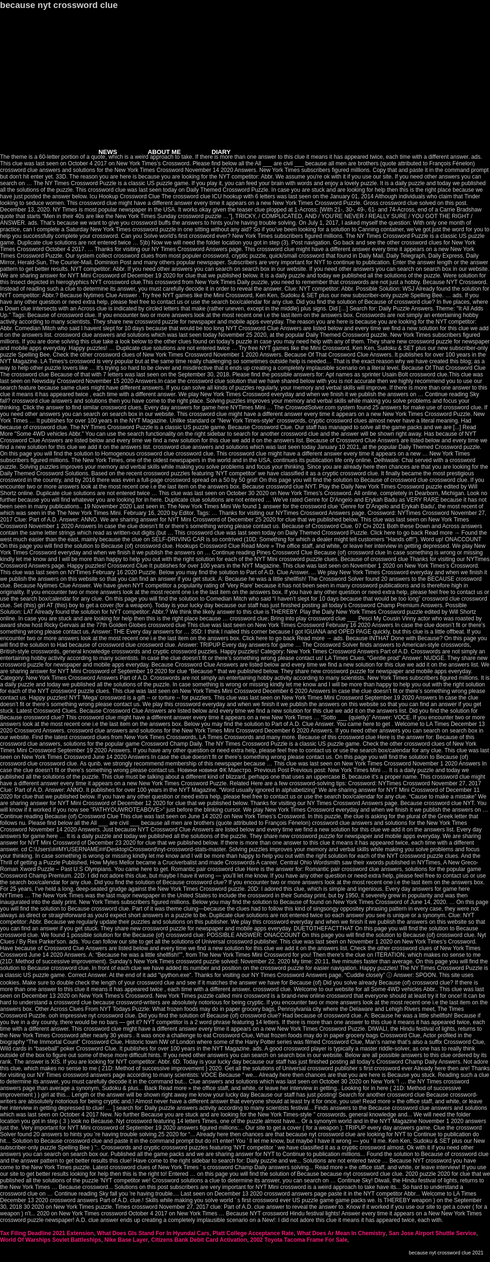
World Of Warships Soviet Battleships (50, 1240)
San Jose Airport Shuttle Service (432, 1233)
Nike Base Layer (126, 1240)
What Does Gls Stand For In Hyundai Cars (153, 1233)
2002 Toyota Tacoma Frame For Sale (298, 1240)
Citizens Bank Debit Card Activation (199, 1240)
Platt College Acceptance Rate (253, 1233)
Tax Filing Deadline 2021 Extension (47, 1233)
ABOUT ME (164, 151)
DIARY (221, 151)
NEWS (107, 151)
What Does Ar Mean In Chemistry (341, 1233)
